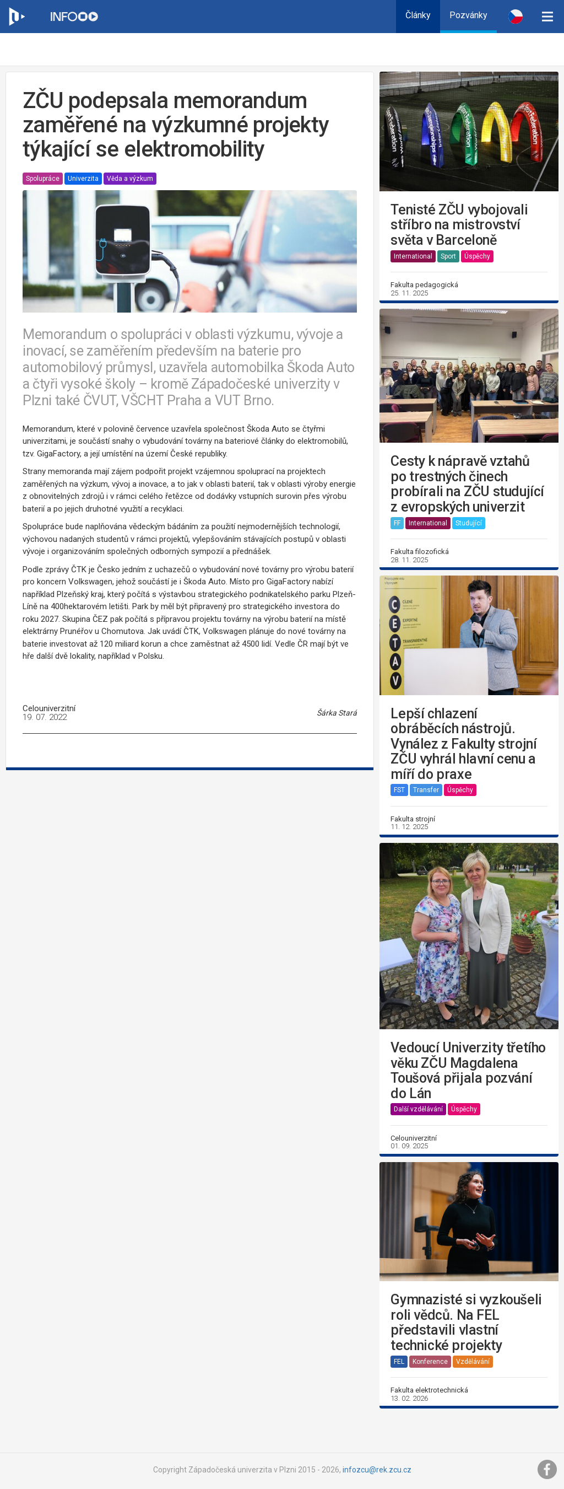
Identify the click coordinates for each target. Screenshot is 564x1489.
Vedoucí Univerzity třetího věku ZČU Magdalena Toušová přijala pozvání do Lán (468, 1070)
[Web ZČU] (16, 16)
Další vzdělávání (418, 1109)
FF (397, 523)
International (413, 256)
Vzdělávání (473, 1362)
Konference (430, 1362)
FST (399, 790)
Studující (468, 523)
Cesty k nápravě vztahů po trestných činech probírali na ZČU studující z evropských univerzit (467, 484)
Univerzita (83, 178)
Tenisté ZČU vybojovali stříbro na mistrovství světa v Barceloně (459, 225)
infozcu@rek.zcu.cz (377, 1469)
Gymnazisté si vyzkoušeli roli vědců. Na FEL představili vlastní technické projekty (466, 1322)
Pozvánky (468, 15)
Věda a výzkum (130, 178)
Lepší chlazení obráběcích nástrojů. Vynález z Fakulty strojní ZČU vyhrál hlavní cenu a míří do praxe (463, 744)
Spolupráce (42, 178)
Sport (448, 256)
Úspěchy (477, 256)
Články (418, 15)
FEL (399, 1362)
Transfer (426, 790)
